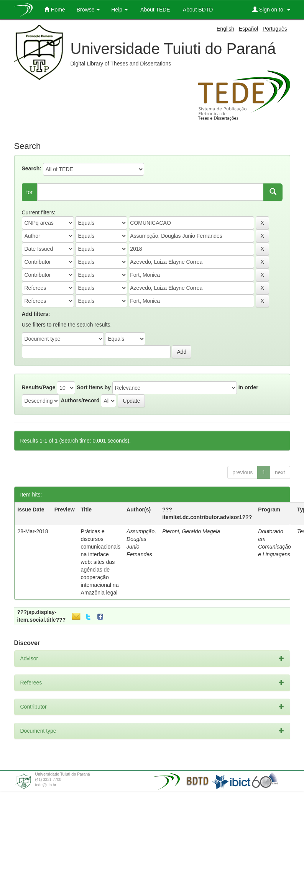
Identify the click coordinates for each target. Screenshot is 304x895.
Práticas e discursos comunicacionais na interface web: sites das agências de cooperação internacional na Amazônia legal (101, 562)
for (29, 192)
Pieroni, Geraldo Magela (191, 531)
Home (54, 9)
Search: (31, 168)
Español (248, 29)
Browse (88, 10)
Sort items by (94, 387)
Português (275, 29)
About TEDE (154, 10)
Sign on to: (271, 9)
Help (119, 10)
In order (248, 387)
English (225, 29)
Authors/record (80, 400)
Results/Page (39, 387)
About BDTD (197, 10)
